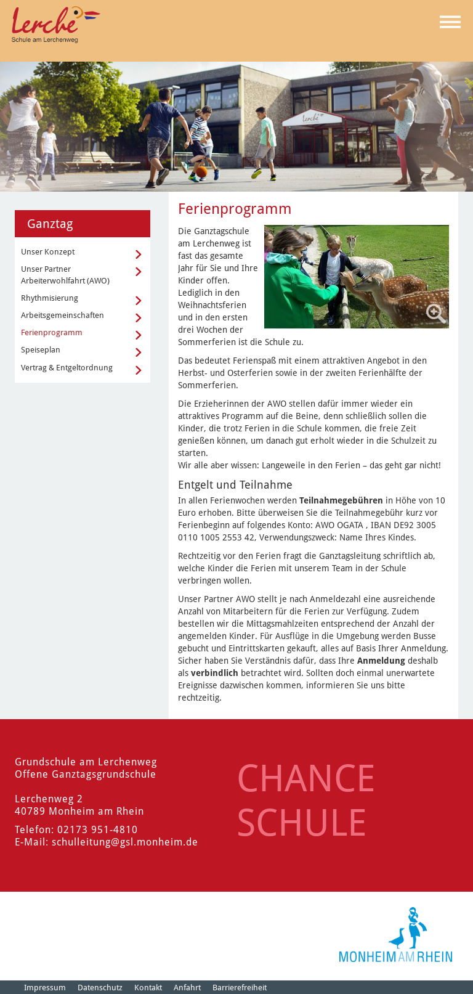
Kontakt (148, 987)
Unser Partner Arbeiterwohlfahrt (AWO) (65, 274)
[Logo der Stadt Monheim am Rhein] (395, 934)
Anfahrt (187, 987)
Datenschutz (100, 987)
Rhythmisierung (49, 298)
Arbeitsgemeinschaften (62, 315)
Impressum (45, 987)
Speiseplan (40, 349)
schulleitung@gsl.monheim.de (125, 842)
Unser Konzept (48, 251)
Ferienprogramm (52, 332)
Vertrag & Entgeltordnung (67, 367)
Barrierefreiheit (239, 987)
